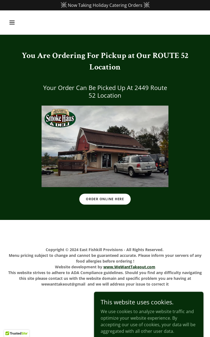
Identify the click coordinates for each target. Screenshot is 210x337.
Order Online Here (105, 199)
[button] (21, 22)
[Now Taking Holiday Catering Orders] (105, 5)
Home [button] (105, 299)
